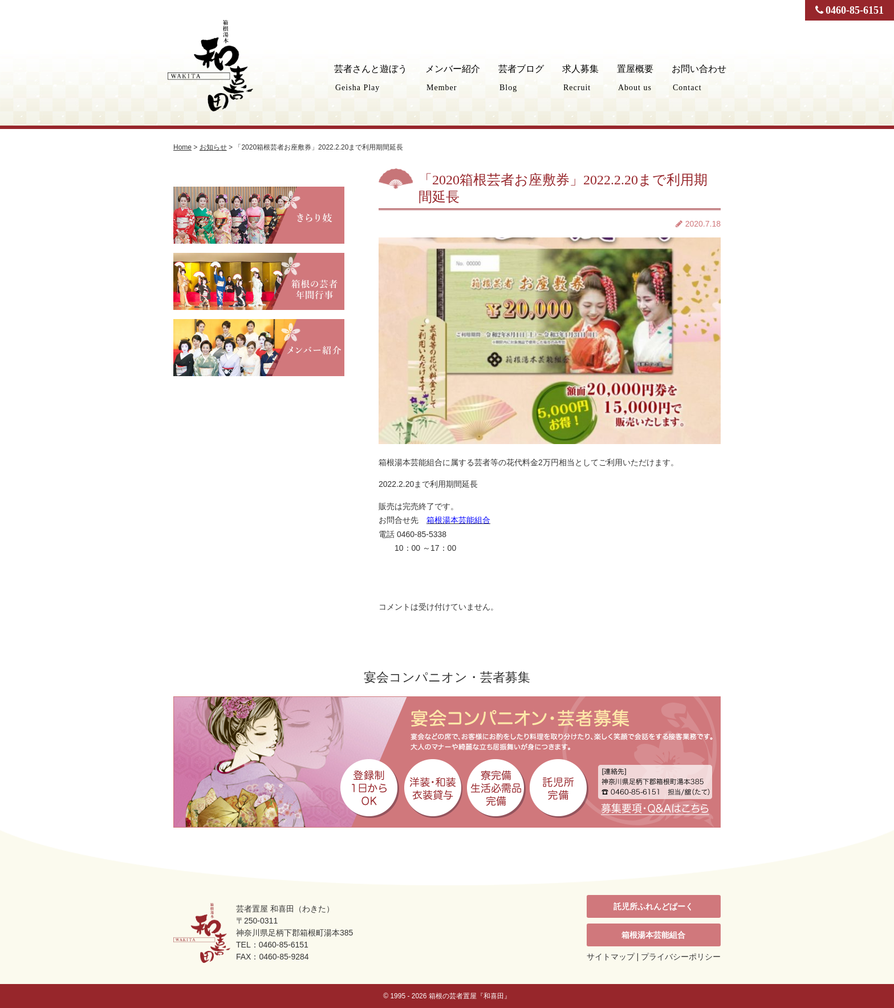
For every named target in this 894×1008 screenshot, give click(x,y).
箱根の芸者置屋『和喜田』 (470, 996)
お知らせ (213, 147)
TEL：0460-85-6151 (272, 944)
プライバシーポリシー (681, 956)
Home (182, 147)
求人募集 (580, 78)
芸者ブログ (521, 78)
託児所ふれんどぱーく (653, 906)
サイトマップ (611, 956)
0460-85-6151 (849, 10)
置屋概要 (635, 78)
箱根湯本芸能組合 (653, 935)
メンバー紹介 (452, 78)
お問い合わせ (699, 78)
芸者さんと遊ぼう (370, 78)
